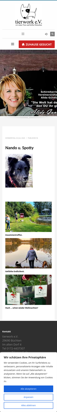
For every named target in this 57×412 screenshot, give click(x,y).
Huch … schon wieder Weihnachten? (21, 308)
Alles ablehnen (28, 405)
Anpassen (28, 397)
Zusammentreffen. (13, 235)
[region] (28, 382)
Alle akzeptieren (28, 388)
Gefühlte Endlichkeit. (14, 271)
